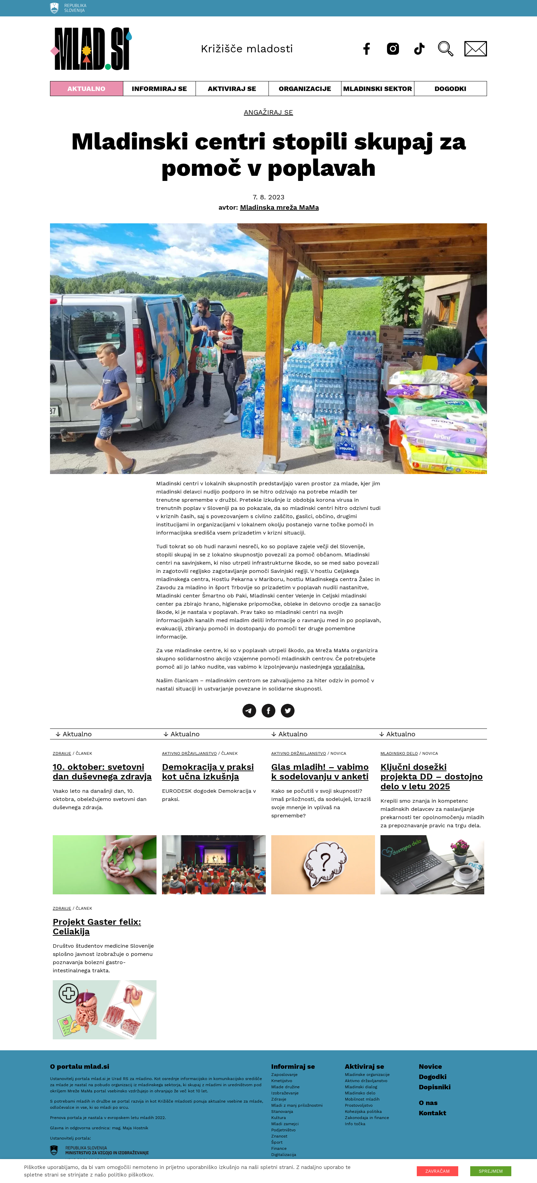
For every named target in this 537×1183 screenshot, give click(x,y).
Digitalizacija (283, 1154)
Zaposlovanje (284, 1074)
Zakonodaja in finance (367, 1117)
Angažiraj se (268, 112)
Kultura (278, 1117)
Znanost (279, 1136)
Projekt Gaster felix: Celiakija (97, 927)
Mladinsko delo (399, 753)
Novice (430, 1066)
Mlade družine (285, 1087)
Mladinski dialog (361, 1087)
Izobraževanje (285, 1093)
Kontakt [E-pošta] (432, 1113)
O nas (428, 1103)
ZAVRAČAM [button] (437, 1171)
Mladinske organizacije (367, 1074)
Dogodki (450, 88)
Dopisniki (435, 1087)
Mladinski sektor (377, 90)
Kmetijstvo (281, 1080)
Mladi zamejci (285, 1123)
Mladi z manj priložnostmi (297, 1105)
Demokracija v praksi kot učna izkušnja (208, 772)
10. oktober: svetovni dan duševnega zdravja (102, 772)
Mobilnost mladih (362, 1099)
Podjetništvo (283, 1130)
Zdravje (62, 753)
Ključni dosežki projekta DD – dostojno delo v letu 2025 (431, 776)
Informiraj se (159, 90)
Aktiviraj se (232, 90)
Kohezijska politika (363, 1111)
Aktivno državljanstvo (189, 753)
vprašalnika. (349, 666)
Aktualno (86, 90)
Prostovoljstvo (359, 1105)
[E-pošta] (475, 48)
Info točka (355, 1123)
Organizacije (305, 90)
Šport (277, 1142)
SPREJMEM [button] (491, 1171)
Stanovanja (282, 1111)
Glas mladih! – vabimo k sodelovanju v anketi (320, 772)
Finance (279, 1148)
